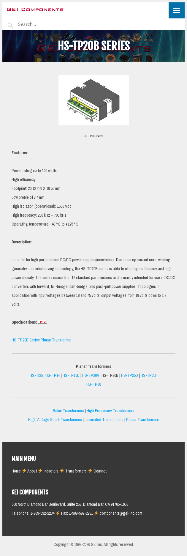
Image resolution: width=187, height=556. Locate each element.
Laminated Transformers (104, 419)
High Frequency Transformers (110, 411)
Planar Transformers (142, 419)
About (32, 471)
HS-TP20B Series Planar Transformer (42, 340)
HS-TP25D (129, 375)
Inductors (51, 471)
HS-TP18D (71, 375)
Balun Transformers (68, 411)
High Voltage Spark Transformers (55, 419)
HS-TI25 (36, 375)
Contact (100, 471)
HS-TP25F (149, 375)
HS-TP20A (90, 375)
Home (16, 471)
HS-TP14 (52, 375)
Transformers (76, 471)
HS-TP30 (93, 384)
